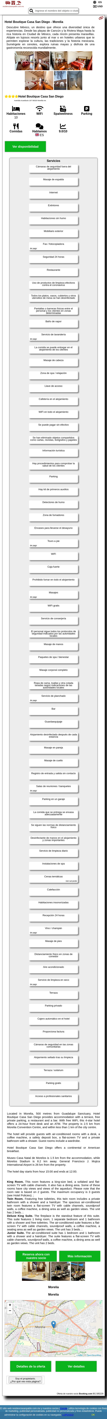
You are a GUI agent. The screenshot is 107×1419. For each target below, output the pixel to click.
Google (63, 1408)
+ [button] (10, 1305)
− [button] (10, 1311)
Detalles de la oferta (30, 1366)
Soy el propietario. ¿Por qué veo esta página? (25, 1380)
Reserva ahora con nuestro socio (36, 1256)
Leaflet (80, 1355)
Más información (80, 1256)
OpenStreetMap (94, 1355)
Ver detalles (76, 1366)
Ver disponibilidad (25, 146)
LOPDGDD (67, 1415)
